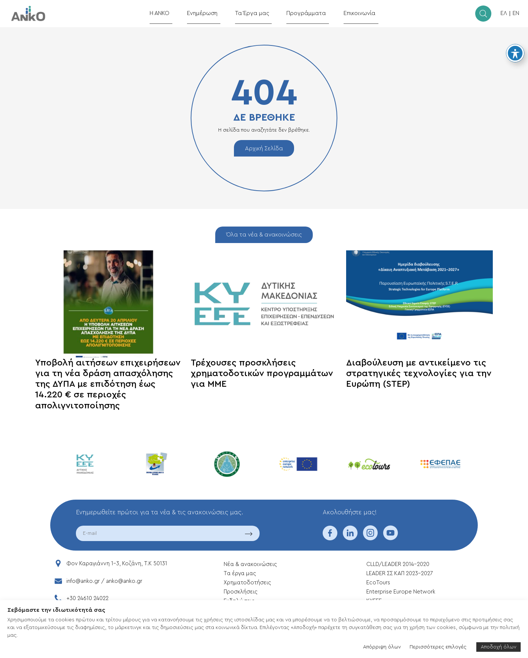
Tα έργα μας (240, 573)
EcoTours (378, 582)
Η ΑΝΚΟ (169, 13)
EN (516, 13)
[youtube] (390, 537)
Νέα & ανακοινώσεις (250, 564)
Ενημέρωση (209, 13)
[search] (483, 13)
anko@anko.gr (124, 581)
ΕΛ (503, 13)
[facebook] (330, 537)
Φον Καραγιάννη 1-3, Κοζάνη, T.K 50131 (116, 563)
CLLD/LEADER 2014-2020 (398, 564)
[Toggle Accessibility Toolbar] (515, 53)
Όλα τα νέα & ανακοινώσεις (264, 235)
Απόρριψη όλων (382, 647)
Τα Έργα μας (255, 13)
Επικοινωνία (352, 13)
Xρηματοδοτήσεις (247, 582)
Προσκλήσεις (240, 592)
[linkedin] (350, 537)
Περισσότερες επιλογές (438, 647)
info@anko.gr (83, 581)
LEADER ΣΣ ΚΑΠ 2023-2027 (399, 573)
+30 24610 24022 (87, 598)
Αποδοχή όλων (498, 647)
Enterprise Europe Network (400, 592)
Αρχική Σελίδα (264, 148)
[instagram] (370, 537)
